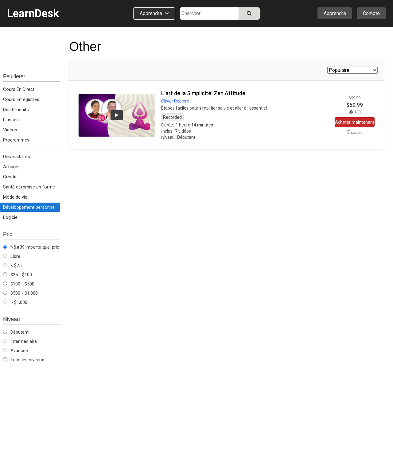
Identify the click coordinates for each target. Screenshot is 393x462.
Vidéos (10, 130)
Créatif (10, 177)
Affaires (11, 166)
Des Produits (16, 109)
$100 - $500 (18, 284)
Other (85, 46)
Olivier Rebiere (175, 101)
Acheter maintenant (354, 122)
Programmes (16, 140)
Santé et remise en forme (29, 187)
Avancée (15, 350)
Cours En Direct (18, 89)
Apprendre (335, 13)
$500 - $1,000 (20, 293)
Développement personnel (29, 207)
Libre (11, 256)
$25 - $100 (17, 275)
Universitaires (16, 156)
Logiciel (10, 217)
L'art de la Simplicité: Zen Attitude (203, 93)
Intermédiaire (20, 341)
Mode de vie (15, 197)
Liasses (11, 119)
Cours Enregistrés (21, 99)
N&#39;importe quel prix (31, 247)
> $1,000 (15, 302)
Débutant (16, 332)
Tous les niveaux (23, 360)
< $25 (12, 265)
